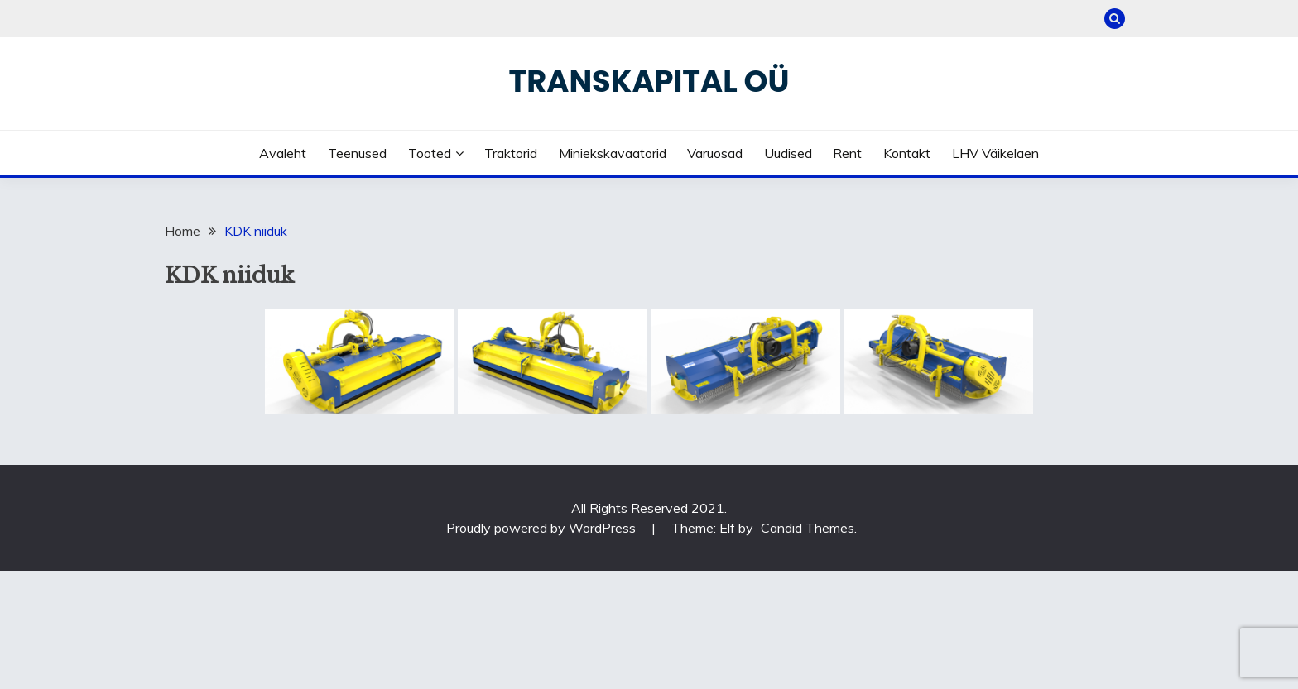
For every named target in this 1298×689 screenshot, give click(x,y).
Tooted (429, 153)
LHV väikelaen (995, 153)
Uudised (788, 153)
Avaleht (282, 153)
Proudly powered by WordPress (542, 527)
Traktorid (510, 153)
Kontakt (906, 153)
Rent (847, 153)
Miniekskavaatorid (612, 153)
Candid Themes (807, 527)
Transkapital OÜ (649, 81)
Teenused (357, 153)
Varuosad (715, 153)
